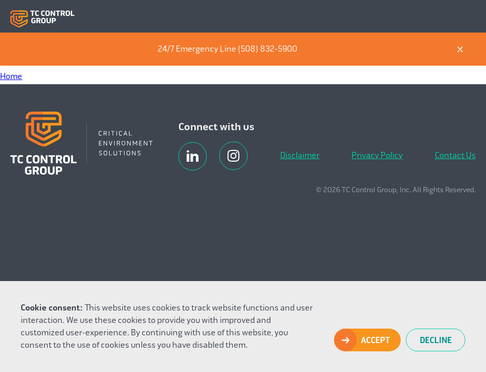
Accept (375, 340)
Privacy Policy (377, 155)
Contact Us (455, 155)
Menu (467, 16)
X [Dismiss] (460, 49)
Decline (436, 340)
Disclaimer (300, 155)
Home (11, 76)
